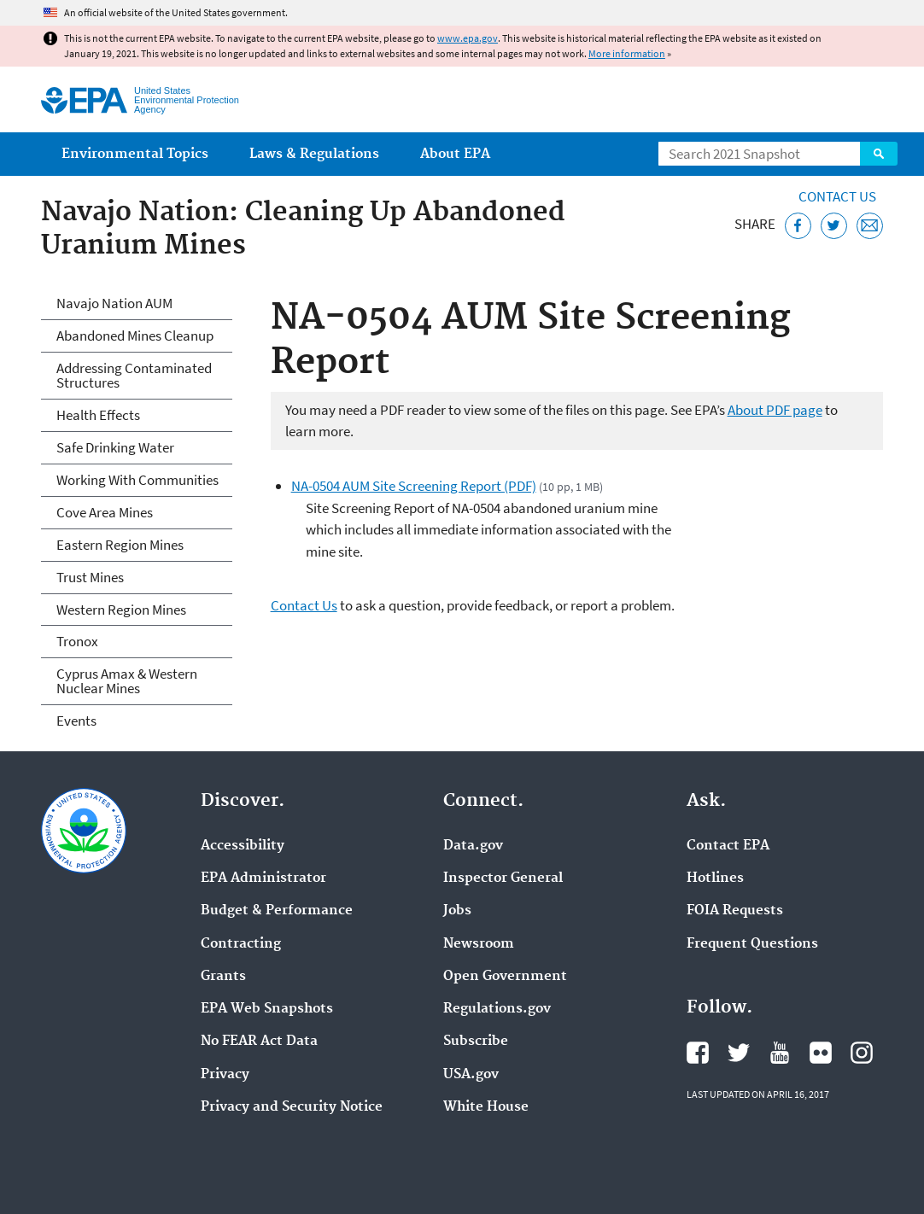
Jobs (457, 911)
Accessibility (242, 846)
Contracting (241, 944)
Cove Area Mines (104, 512)
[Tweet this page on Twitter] (834, 226)
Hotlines (715, 878)
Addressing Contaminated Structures (134, 375)
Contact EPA (728, 846)
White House (486, 1107)
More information (626, 53)
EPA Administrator (263, 878)
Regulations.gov (497, 1009)
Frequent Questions (752, 944)
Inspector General (503, 878)
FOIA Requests (735, 911)
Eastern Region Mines (120, 544)
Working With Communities (137, 479)
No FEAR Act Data (259, 1041)
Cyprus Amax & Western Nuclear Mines (126, 680)
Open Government (505, 976)
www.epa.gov (467, 38)
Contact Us (837, 196)
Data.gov (473, 846)
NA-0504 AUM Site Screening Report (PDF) (413, 485)
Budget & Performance (277, 911)
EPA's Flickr (821, 1053)
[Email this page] (870, 226)
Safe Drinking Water (115, 447)
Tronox (77, 641)
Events (76, 720)
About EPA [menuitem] (455, 154)
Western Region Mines (121, 609)
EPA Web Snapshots (267, 1009)
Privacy (225, 1075)
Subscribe (475, 1041)
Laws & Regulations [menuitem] (314, 154)
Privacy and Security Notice (292, 1107)
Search (879, 154)
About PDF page (775, 409)
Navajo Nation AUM (114, 303)
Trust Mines (90, 577)
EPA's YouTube (780, 1053)
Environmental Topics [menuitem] (134, 154)
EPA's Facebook (698, 1053)
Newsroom (478, 944)
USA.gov (471, 1075)
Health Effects (98, 415)
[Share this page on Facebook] (798, 226)
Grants (223, 976)
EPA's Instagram (862, 1053)
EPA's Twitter (739, 1053)
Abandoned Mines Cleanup (134, 335)
